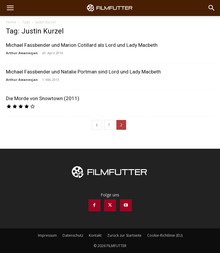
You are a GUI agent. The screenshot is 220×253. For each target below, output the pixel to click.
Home (11, 22)
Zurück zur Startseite (124, 235)
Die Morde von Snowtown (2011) (42, 98)
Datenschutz (72, 235)
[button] (10, 8)
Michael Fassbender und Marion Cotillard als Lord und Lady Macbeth (82, 45)
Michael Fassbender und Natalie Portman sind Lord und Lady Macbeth (83, 72)
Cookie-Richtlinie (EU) (164, 235)
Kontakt (95, 235)
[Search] (211, 8)
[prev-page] (97, 125)
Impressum (47, 235)
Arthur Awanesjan (22, 53)
